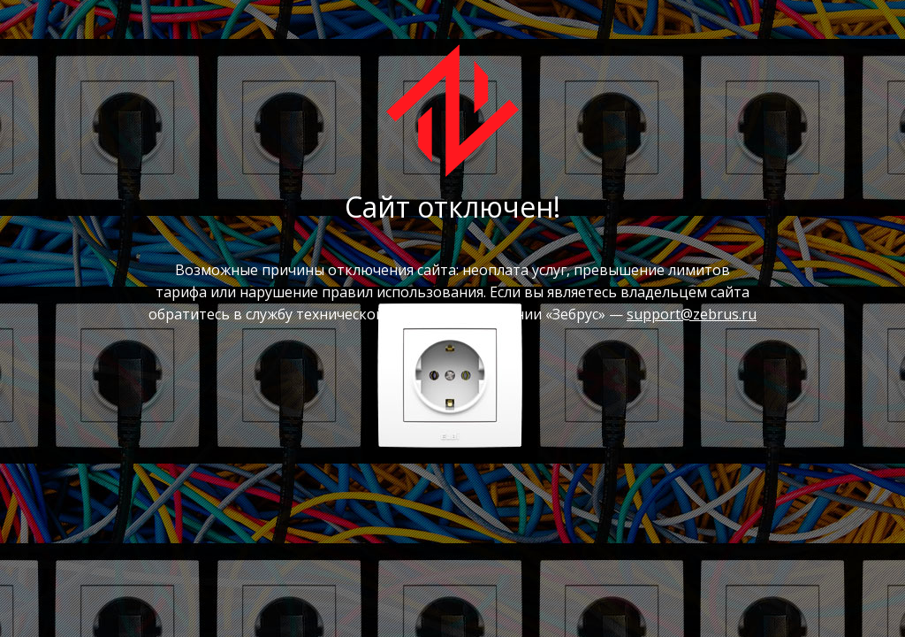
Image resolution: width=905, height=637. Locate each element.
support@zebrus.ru (692, 314)
